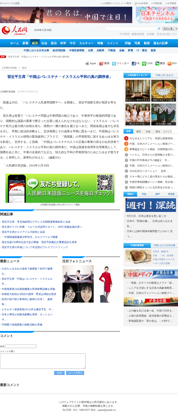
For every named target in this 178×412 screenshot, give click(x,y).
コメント (112, 43)
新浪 (104, 63)
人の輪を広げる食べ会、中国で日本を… (151, 310)
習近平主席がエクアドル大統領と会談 (23, 232)
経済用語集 (59, 50)
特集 (100, 43)
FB (135, 63)
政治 (54, 43)
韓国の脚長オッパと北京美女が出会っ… (152, 187)
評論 (128, 43)
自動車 (100, 50)
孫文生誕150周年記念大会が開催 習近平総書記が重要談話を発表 (39, 242)
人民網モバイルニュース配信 (116, 3)
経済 (35, 43)
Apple (91, 63)
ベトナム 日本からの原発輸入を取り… (152, 154)
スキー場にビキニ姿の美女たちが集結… (152, 176)
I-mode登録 (141, 3)
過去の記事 (160, 43)
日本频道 (171, 3)
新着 (25, 43)
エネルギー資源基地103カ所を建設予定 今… (28, 309)
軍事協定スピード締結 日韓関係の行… (152, 149)
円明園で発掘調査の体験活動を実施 (22, 324)
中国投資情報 (76, 50)
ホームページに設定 (10, 3)
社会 (44, 43)
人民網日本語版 (9, 68)
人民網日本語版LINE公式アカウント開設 (59, 190)
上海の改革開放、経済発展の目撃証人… (151, 315)
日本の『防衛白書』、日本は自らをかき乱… (150, 224)
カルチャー (86, 43)
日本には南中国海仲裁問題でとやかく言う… (150, 234)
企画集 (151, 34)
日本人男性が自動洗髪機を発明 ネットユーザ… (27, 317)
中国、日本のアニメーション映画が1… (152, 165)
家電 (130, 50)
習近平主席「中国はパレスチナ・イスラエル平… (27, 281)
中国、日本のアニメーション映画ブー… (152, 143)
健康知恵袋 (138, 34)
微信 (160, 63)
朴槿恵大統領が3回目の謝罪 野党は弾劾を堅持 (29, 294)
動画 (147, 43)
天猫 (155, 255)
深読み (130, 194)
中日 (73, 43)
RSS (172, 63)
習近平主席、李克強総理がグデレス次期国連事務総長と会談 (36, 221)
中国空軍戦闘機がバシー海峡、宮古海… (152, 182)
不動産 (112, 50)
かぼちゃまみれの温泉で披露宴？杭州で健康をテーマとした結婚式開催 (43, 56)
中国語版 (156, 3)
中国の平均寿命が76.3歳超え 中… (150, 160)
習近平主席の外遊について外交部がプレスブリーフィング (35, 247)
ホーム (14, 43)
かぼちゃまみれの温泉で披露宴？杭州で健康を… (27, 271)
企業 (90, 50)
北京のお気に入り (167, 34)
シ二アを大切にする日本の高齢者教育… (151, 288)
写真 (137, 43)
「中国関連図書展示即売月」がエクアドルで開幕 (30, 237)
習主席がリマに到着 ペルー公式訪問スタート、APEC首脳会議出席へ (42, 227)
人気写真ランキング (137, 75)
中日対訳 (125, 34)
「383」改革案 (166, 255)
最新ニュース (10, 261)
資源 (153, 50)
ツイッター (120, 63)
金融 (121, 50)
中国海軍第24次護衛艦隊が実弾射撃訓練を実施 (28, 289)
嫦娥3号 (165, 251)
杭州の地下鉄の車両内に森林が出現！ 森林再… (27, 302)
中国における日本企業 (36, 50)
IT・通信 (142, 50)
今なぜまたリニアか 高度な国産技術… (152, 138)
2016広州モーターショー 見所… (149, 171)
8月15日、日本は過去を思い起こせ (146, 216)
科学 (63, 43)
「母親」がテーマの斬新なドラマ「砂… (151, 283)
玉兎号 (156, 251)
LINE (147, 63)
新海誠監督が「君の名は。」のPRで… (150, 320)
